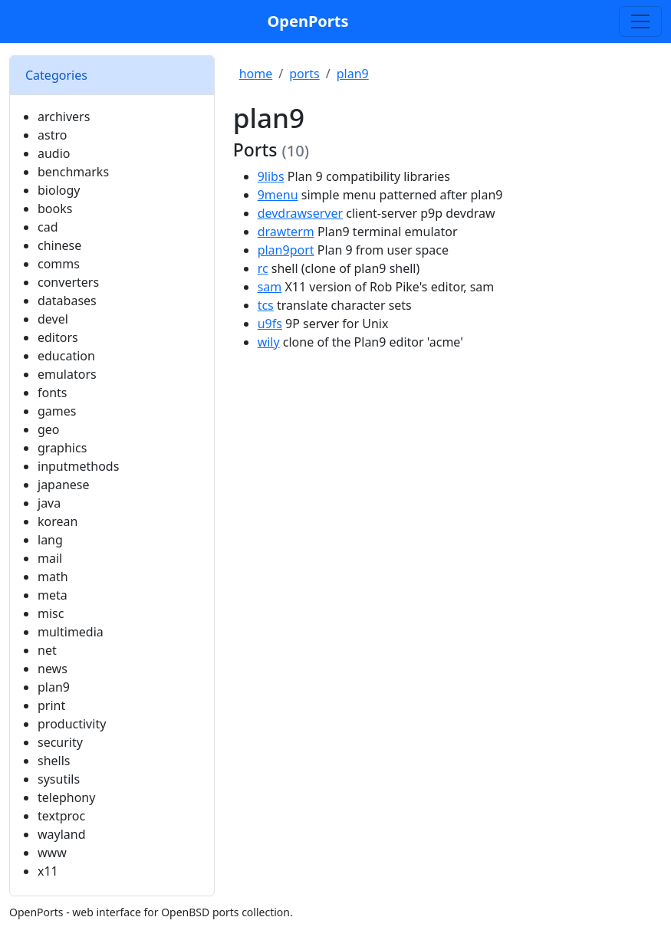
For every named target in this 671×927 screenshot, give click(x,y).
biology (59, 190)
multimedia (71, 631)
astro (52, 135)
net (47, 650)
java (49, 503)
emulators (67, 374)
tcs (266, 305)
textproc (61, 815)
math (53, 576)
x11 (48, 871)
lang (50, 539)
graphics (62, 447)
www (52, 852)
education (66, 355)
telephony (66, 797)
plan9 (54, 687)
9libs (271, 176)
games (57, 411)
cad (48, 227)
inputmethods (78, 466)
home (256, 73)
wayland (62, 834)
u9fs (270, 323)
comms (59, 263)
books (55, 208)
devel (53, 319)
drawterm (286, 231)
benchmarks (73, 171)
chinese (59, 245)
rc (263, 268)
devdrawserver (300, 213)
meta (52, 595)
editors (58, 337)
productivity (72, 723)
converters (68, 282)
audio (54, 153)
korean (57, 521)
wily (269, 342)
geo (49, 429)
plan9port (286, 250)
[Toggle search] (640, 21)
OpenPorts (308, 21)
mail (50, 558)
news (52, 668)
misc (51, 613)
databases (67, 300)
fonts (52, 392)
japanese (64, 484)
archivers (64, 116)
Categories (56, 75)
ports (304, 73)
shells (54, 760)
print (51, 705)
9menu (278, 194)
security (60, 742)
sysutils (59, 779)
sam (270, 286)
